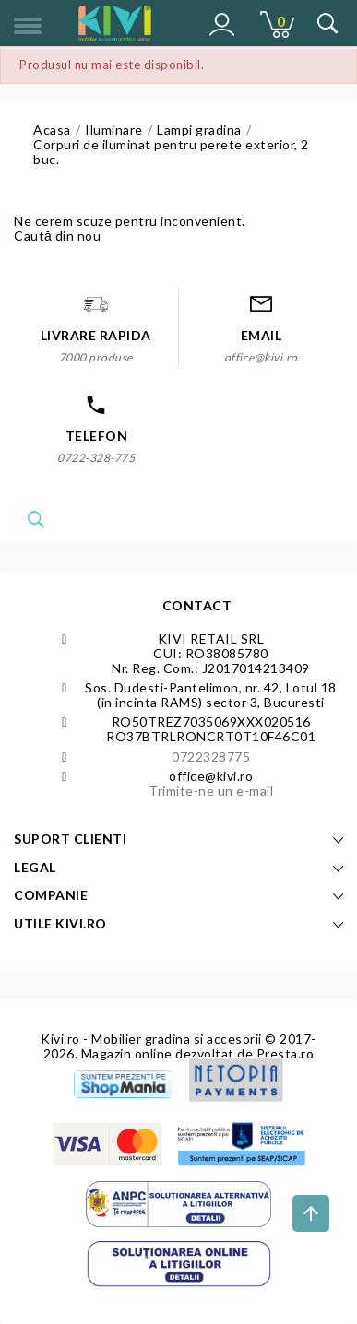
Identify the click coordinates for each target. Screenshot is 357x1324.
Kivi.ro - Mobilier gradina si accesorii (153, 1038)
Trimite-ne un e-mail (211, 790)
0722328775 (211, 756)
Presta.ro (285, 1053)
